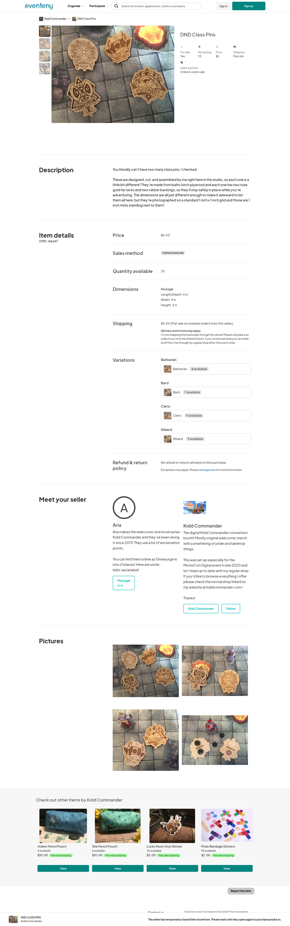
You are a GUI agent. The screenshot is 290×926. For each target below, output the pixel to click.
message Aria (206, 469)
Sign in (223, 6)
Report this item (241, 890)
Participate (98, 6)
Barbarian (186, 369)
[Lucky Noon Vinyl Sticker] (172, 826)
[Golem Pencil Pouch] (63, 826)
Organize (76, 6)
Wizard (184, 439)
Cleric (183, 415)
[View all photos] (113, 86)
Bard (182, 392)
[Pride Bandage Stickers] (227, 826)
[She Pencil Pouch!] (118, 826)
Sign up (248, 6)
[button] (76, 6)
